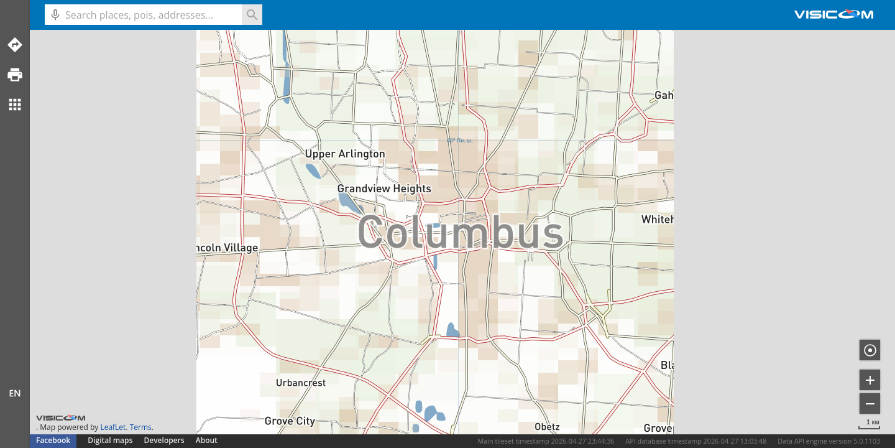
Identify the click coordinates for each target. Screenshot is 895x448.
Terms (141, 427)
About (207, 440)
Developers (164, 440)
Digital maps (111, 440)
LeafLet (113, 427)
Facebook (53, 440)
